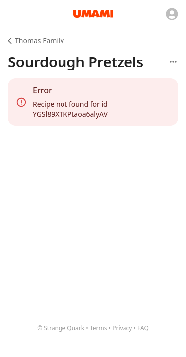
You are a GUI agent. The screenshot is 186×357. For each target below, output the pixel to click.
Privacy (122, 328)
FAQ (143, 328)
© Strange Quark (60, 328)
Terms (98, 328)
